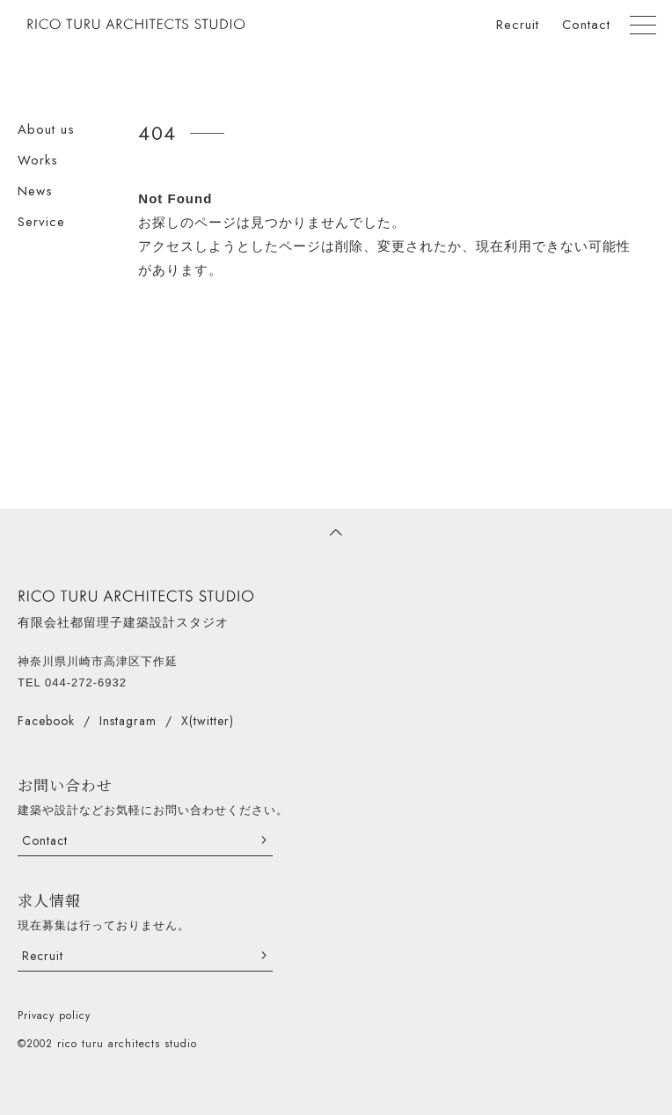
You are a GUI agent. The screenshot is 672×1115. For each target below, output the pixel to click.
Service (41, 221)
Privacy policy (54, 1015)
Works (38, 160)
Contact (586, 24)
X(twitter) (207, 721)
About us (46, 129)
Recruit (517, 24)
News (35, 191)
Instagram (128, 721)
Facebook (46, 721)
